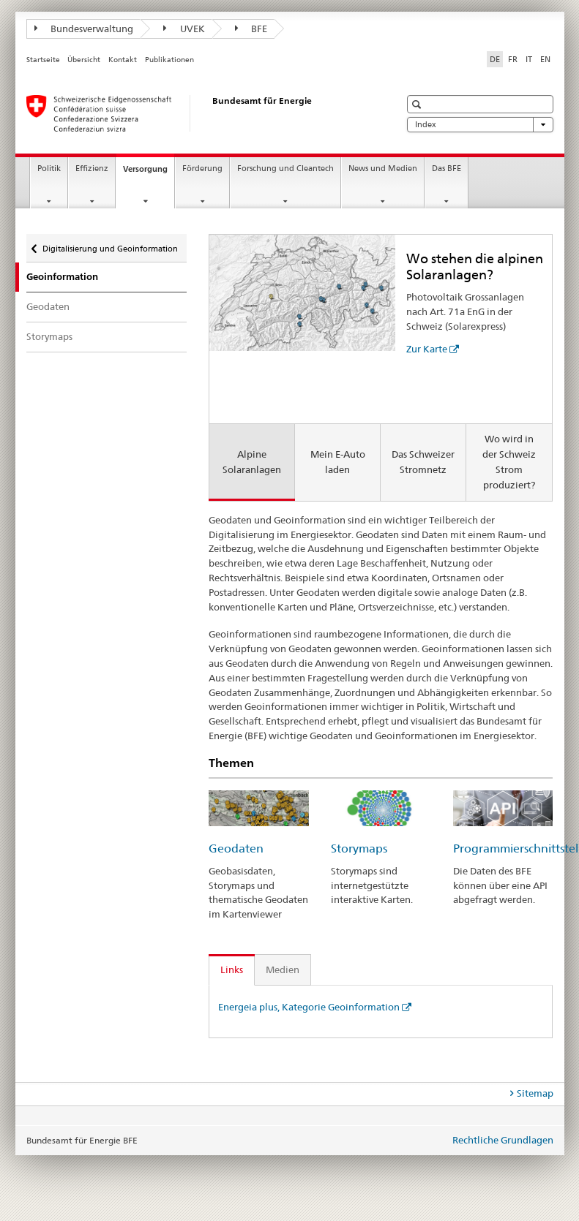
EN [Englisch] (545, 59)
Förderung (202, 168)
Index (480, 125)
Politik (49, 168)
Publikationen (169, 60)
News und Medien (382, 168)
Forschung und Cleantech (285, 168)
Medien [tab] (282, 969)
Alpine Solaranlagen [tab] (252, 461)
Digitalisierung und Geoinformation (110, 245)
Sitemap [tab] (535, 1093)
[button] (418, 104)
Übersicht (83, 60)
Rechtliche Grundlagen (502, 1140)
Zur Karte (426, 349)
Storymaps (49, 336)
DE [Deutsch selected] (495, 59)
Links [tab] (231, 969)
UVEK (184, 28)
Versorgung (148, 173)
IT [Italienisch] (529, 59)
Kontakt (122, 60)
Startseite (43, 60)
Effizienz (91, 168)
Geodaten (48, 306)
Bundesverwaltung (84, 28)
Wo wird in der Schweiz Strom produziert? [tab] (509, 462)
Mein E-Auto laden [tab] (337, 461)
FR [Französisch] (513, 59)
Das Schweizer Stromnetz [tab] (423, 461)
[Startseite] (198, 113)
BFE (251, 28)
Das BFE (446, 168)
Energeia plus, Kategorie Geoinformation (309, 1007)
